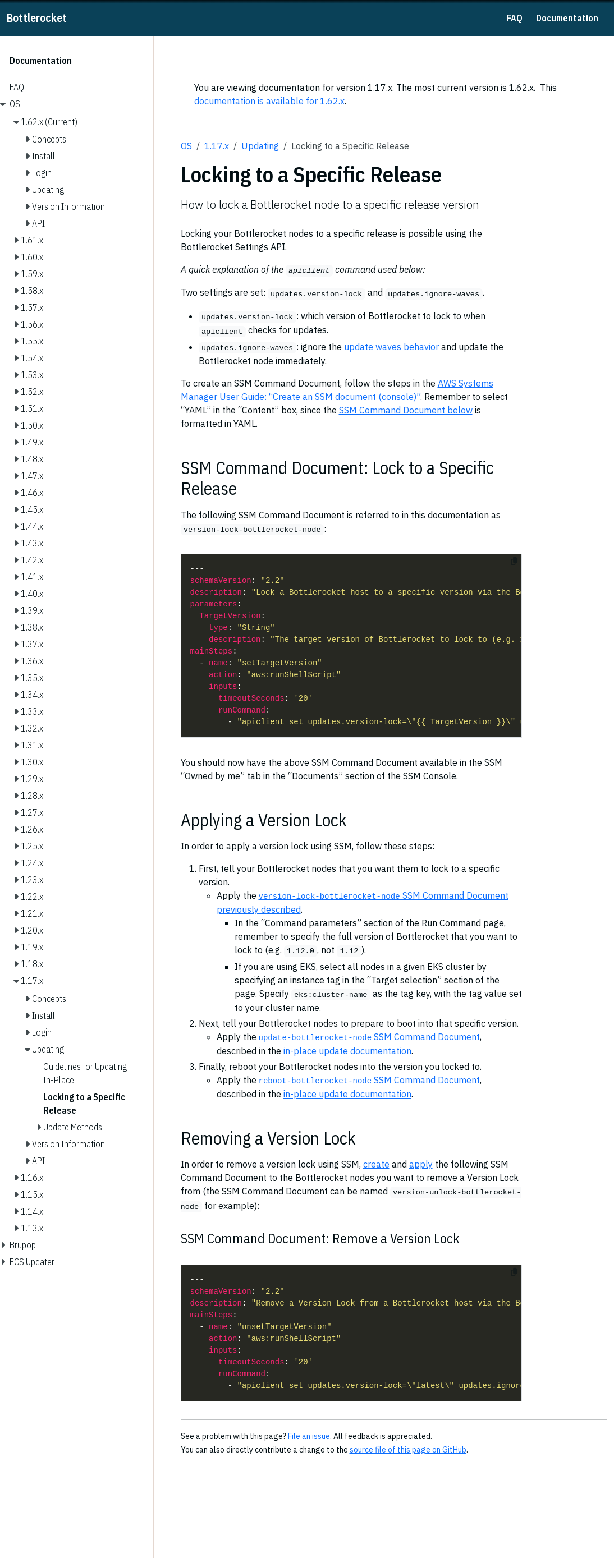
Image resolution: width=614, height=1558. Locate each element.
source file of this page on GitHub (408, 1450)
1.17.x (216, 145)
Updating (260, 145)
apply (421, 1164)
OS (186, 145)
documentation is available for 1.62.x (269, 101)
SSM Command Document (369, 1036)
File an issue (309, 1436)
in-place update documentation (347, 1050)
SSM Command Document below (406, 410)
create (376, 1164)
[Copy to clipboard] (514, 561)
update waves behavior (391, 346)
